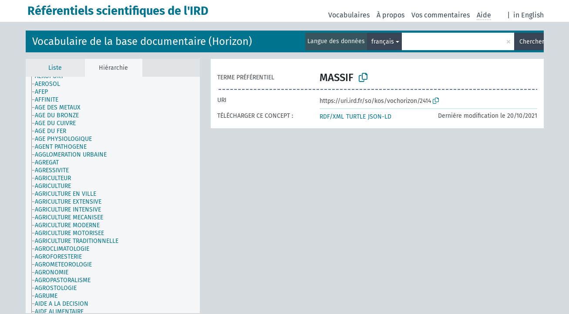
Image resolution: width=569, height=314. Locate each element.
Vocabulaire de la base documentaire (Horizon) (142, 41)
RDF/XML (332, 116)
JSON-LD (379, 116)
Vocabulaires (349, 15)
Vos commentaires (440, 15)
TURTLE (356, 116)
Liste (55, 68)
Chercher (531, 41)
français (382, 41)
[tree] (113, 195)
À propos (390, 15)
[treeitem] (51, 84)
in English (528, 15)
